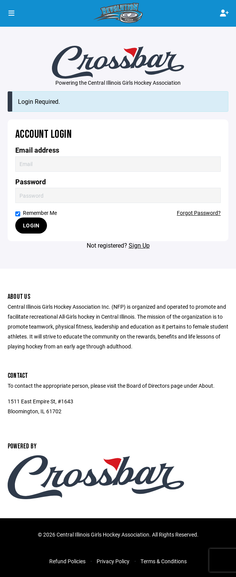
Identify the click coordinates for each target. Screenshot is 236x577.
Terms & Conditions (164, 561)
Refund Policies (67, 561)
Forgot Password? (199, 212)
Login (31, 225)
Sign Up (139, 245)
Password (30, 181)
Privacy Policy (113, 561)
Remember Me (36, 212)
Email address (37, 150)
